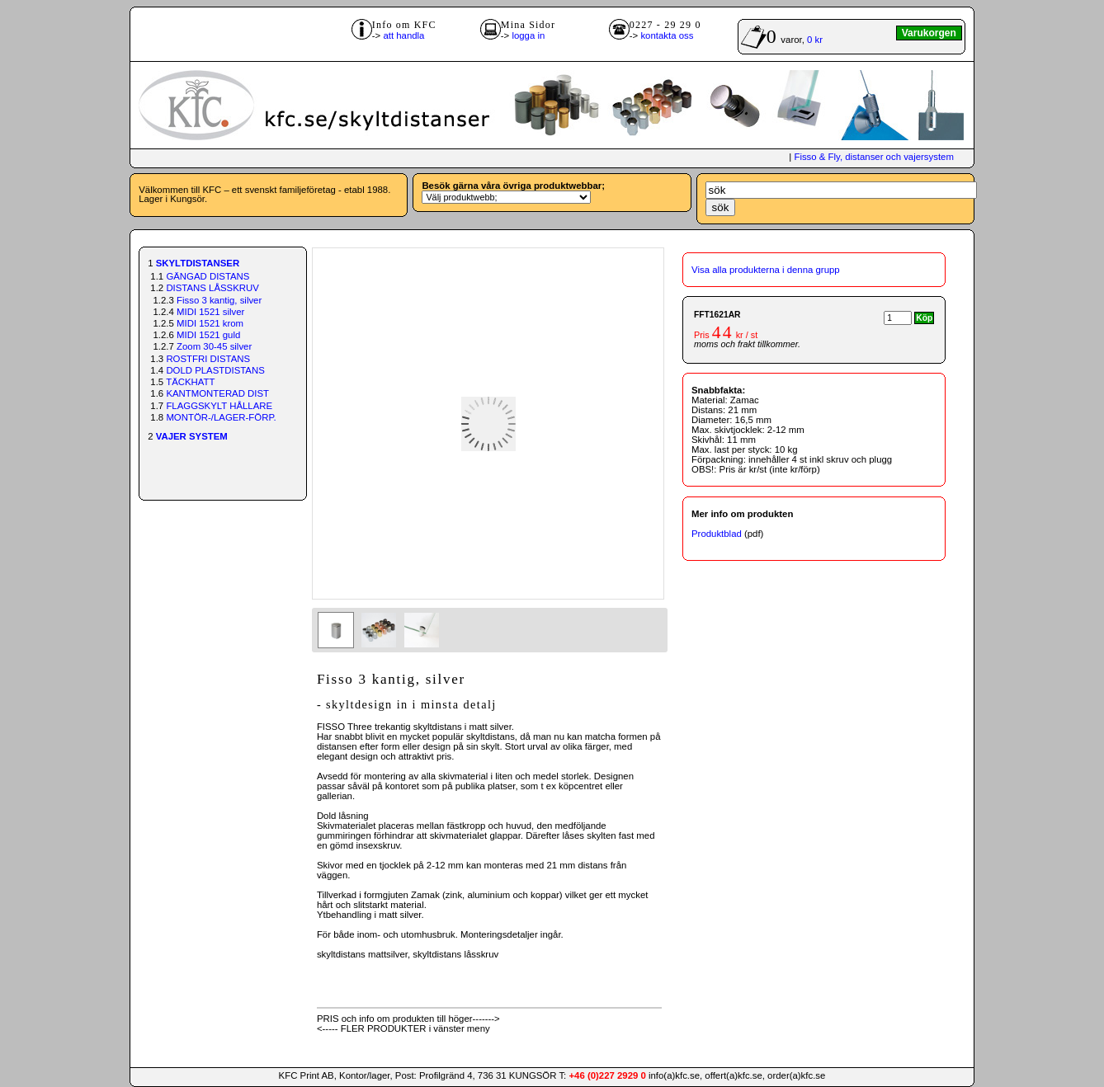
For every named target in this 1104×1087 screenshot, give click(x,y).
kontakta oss (666, 35)
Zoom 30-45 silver (214, 346)
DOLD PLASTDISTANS (215, 370)
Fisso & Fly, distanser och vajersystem (873, 157)
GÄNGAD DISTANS (207, 276)
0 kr (815, 40)
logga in (528, 35)
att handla (403, 35)
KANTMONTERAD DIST (217, 393)
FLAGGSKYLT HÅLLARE (219, 406)
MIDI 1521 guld (208, 335)
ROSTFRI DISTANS (208, 359)
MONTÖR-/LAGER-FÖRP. (221, 417)
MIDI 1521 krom (210, 323)
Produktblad (716, 534)
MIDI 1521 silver (210, 312)
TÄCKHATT (190, 382)
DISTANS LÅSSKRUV (212, 288)
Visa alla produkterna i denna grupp (765, 270)
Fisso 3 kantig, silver (219, 300)
